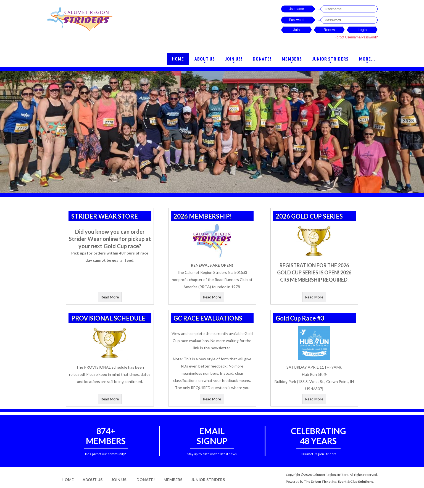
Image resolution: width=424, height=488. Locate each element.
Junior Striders (330, 60)
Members (292, 60)
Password (296, 20)
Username (296, 9)
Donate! (262, 59)
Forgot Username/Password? (356, 37)
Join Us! (233, 60)
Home (178, 60)
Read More (110, 297)
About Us (204, 60)
